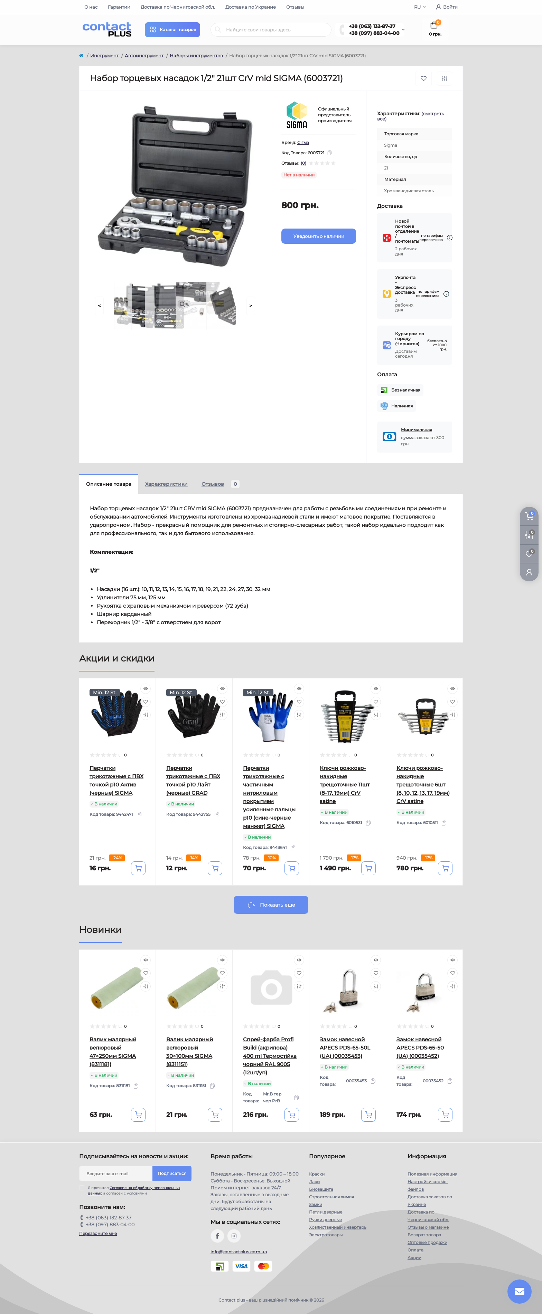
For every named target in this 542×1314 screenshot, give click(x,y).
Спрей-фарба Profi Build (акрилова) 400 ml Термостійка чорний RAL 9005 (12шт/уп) (270, 1056)
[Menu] (172, 29)
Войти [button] (447, 7)
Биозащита (321, 1189)
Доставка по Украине (250, 7)
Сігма (303, 142)
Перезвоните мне (98, 1233)
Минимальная (416, 429)
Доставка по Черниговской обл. (178, 7)
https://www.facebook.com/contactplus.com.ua (217, 1236)
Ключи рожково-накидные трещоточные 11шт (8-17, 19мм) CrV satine (345, 784)
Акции (414, 1257)
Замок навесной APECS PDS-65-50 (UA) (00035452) (420, 1047)
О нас (90, 7)
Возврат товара (424, 1234)
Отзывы (295, 7)
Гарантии (119, 7)
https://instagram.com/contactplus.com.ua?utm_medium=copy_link (234, 1236)
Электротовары (326, 1234)
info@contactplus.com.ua (239, 1251)
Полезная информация (432, 1174)
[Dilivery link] (449, 238)
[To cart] (138, 868)
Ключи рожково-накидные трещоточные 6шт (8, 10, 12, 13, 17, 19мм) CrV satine (423, 784)
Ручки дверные (325, 1219)
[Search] (218, 30)
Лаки (314, 1181)
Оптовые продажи (427, 1242)
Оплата (415, 1250)
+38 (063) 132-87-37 (372, 26)
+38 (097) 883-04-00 (374, 33)
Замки (315, 1204)
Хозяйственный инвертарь (337, 1227)
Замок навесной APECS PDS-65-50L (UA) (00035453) (345, 1047)
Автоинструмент (144, 55)
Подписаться (172, 1173)
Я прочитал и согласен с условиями (134, 1190)
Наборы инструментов (196, 55)
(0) (303, 163)
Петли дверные (325, 1212)
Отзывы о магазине (428, 1227)
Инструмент (104, 55)
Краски (317, 1174)
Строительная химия (331, 1196)
